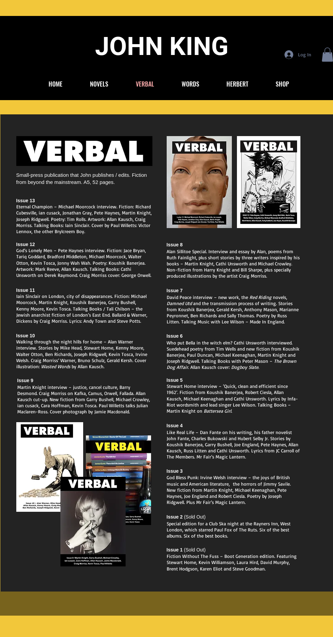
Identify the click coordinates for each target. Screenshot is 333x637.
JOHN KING (161, 46)
